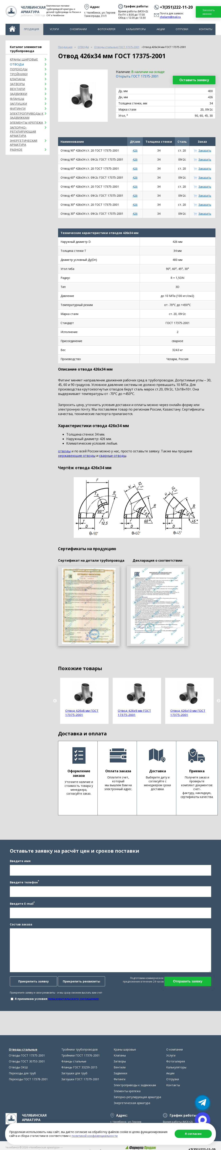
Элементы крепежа (26, 122)
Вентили (17, 89)
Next (218, 701)
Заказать (204, 150)
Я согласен (193, 1134)
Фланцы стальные (73, 1068)
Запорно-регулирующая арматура (23, 131)
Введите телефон (23, 885)
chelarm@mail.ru (170, 17)
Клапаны (17, 79)
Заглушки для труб (74, 1080)
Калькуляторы (136, 29)
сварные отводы (112, 455)
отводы (64, 451)
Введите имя (19, 864)
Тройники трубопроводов (79, 1056)
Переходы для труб (22, 1080)
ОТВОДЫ (17, 64)
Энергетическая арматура (23, 142)
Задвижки (18, 94)
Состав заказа (20, 927)
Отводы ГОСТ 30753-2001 (27, 1068)
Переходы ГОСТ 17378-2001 (28, 1085)
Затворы (17, 84)
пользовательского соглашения (72, 1002)
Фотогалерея (106, 29)
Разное (16, 149)
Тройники (18, 74)
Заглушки (18, 104)
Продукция (31, 29)
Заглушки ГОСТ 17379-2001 (80, 1085)
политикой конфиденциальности (95, 1136)
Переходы (18, 69)
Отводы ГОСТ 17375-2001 (27, 1062)
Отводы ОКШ (18, 1074)
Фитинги (17, 108)
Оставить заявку (194, 80)
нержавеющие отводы (76, 455)
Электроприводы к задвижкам (26, 115)
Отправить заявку (189, 984)
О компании (78, 29)
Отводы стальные (23, 1056)
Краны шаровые (24, 59)
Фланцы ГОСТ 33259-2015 (79, 1074)
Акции (161, 29)
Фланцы (17, 99)
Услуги (54, 29)
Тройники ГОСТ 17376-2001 (80, 1062)
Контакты (205, 29)
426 (135, 150)
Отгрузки (182, 29)
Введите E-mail (21, 906)
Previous (55, 701)
